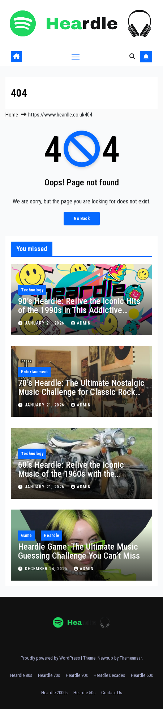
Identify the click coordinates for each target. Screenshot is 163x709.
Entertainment (34, 371)
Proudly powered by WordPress (51, 658)
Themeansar (131, 658)
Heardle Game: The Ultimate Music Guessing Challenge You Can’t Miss (79, 551)
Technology (32, 289)
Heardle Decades (109, 675)
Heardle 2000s (54, 692)
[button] (132, 56)
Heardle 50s (84, 692)
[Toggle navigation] (75, 57)
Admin (81, 323)
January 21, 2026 (45, 323)
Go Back (82, 218)
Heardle (51, 535)
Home (11, 114)
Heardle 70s (49, 675)
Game (26, 535)
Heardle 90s (77, 675)
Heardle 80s (21, 675)
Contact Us (111, 692)
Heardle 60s (142, 675)
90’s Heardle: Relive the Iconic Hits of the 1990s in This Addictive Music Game (79, 310)
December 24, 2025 (47, 568)
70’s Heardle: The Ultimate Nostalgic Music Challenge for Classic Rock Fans (81, 392)
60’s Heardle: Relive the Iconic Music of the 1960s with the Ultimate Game (71, 474)
